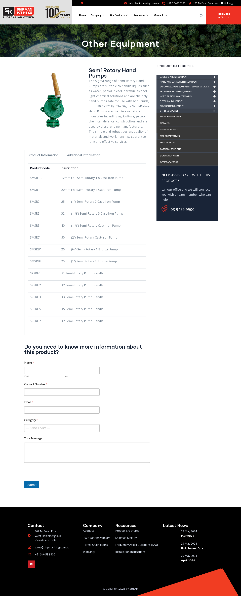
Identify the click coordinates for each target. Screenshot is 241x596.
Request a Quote (224, 15)
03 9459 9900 (178, 208)
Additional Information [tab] (83, 155)
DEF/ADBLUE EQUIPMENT (189, 106)
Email (28, 402)
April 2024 (188, 560)
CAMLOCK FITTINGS (169, 129)
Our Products (119, 15)
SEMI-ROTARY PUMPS (170, 136)
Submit (31, 485)
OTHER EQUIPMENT (189, 111)
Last (66, 376)
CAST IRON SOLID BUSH (171, 149)
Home (82, 15)
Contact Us (160, 15)
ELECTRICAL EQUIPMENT (189, 101)
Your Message (33, 438)
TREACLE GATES (167, 142)
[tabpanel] (87, 247)
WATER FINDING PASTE (170, 116)
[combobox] (62, 428)
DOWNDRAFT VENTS (170, 155)
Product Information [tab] (43, 155)
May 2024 (187, 535)
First (26, 376)
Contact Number (35, 384)
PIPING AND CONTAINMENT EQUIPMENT (189, 82)
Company (97, 15)
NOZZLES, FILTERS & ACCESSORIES (189, 96)
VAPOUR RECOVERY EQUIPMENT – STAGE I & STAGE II (189, 86)
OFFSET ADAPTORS (169, 162)
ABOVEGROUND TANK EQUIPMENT (189, 91)
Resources (141, 15)
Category (31, 420)
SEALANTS (164, 123)
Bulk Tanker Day (192, 548)
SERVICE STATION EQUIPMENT (189, 77)
